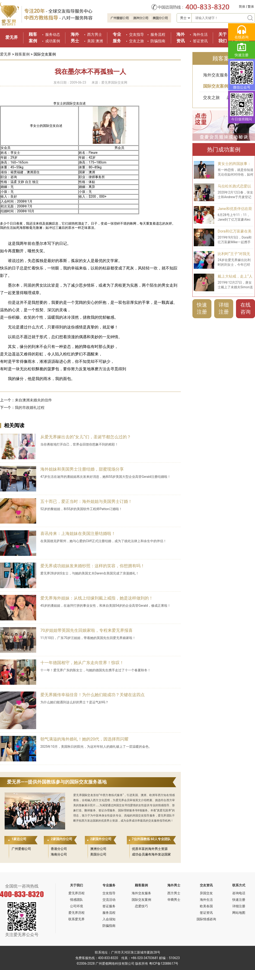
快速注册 (202, 308)
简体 (242, 6)
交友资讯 (206, 885)
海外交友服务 (215, 74)
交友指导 (136, 34)
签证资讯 (200, 41)
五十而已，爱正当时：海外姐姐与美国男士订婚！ (86, 501)
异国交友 (206, 893)
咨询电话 (238, 893)
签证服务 (108, 906)
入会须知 (108, 919)
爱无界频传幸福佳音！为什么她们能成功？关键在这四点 (92, 694)
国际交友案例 (215, 86)
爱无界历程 (76, 893)
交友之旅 (136, 41)
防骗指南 (157, 41)
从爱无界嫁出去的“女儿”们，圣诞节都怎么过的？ (85, 436)
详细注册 (224, 308)
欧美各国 (206, 906)
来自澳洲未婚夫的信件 (33, 400)
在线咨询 (245, 308)
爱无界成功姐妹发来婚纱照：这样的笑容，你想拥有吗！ (92, 565)
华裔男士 (173, 899)
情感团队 (76, 899)
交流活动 (108, 899)
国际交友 (87, 795)
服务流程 (157, 34)
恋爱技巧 (141, 906)
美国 (91, 41)
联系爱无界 (76, 919)
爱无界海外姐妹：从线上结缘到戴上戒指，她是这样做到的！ (96, 598)
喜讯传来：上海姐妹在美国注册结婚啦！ (77, 533)
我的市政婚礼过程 (30, 407)
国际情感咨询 (206, 919)
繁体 (251, 6)
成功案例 (52, 41)
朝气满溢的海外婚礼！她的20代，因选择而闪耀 (84, 739)
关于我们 (76, 885)
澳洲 (99, 41)
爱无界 (11, 37)
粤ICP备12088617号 (163, 963)
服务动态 (52, 34)
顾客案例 (22, 54)
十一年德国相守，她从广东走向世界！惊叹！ (82, 662)
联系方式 (238, 885)
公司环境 (76, 906)
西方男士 (94, 34)
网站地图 (238, 912)
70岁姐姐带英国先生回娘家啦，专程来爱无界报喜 (86, 630)
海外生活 (200, 34)
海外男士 (173, 885)
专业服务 (108, 885)
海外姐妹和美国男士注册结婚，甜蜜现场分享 (82, 469)
